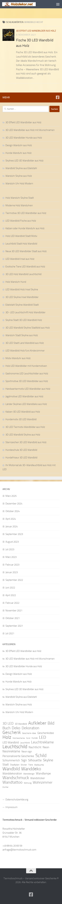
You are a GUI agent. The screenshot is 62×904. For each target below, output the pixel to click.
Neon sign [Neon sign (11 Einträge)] (26, 751)
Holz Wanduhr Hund (15, 281)
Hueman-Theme (49, 887)
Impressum (11, 807)
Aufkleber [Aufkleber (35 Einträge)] (37, 723)
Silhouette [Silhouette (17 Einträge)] (35, 760)
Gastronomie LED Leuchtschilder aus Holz (26, 373)
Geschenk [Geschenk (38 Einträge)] (11, 732)
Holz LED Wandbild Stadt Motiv (21, 236)
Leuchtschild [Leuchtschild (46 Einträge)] (14, 747)
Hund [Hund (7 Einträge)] (28, 738)
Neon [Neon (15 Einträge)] (46, 747)
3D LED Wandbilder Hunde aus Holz (23, 137)
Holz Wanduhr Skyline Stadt (19, 197)
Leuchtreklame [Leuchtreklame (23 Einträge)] (42, 742)
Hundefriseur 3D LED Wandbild (21, 457)
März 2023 (11, 557)
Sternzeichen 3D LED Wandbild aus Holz (25, 442)
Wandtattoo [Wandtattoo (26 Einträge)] (12, 782)
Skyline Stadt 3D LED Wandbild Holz (23, 320)
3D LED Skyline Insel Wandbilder (22, 297)
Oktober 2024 (12, 511)
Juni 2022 (10, 587)
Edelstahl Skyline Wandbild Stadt (22, 304)
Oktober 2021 (12, 618)
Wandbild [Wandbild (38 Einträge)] (11, 769)
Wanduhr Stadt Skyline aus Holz (21, 335)
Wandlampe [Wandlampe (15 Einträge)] (43, 773)
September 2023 (14, 534)
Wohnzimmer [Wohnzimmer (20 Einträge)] (42, 782)
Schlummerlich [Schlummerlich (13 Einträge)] (11, 760)
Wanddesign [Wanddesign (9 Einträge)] (29, 773)
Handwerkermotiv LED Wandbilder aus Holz (27, 388)
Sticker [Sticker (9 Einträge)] (24, 764)
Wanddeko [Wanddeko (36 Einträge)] (31, 769)
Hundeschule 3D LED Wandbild (21, 449)
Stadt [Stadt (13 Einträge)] (5, 764)
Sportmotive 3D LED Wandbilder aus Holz (26, 381)
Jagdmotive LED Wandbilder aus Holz (24, 396)
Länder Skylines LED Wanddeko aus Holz (26, 404)
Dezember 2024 (13, 503)
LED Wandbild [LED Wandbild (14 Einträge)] (10, 742)
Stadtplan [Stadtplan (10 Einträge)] (14, 764)
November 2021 (13, 610)
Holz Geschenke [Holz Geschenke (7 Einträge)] (19, 738)
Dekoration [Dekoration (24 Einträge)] (30, 728)
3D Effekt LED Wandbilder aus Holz (36, 30)
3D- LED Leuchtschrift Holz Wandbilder (25, 312)
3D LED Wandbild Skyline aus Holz (22, 434)
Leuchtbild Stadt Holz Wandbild (21, 243)
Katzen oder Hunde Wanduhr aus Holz (24, 228)
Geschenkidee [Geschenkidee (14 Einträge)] (45, 733)
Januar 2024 (11, 526)
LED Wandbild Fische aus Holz (20, 220)
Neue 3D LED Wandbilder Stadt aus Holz (26, 251)
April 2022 (10, 595)
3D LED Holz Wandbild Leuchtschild (23, 274)
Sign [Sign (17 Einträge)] (24, 760)
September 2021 (14, 625)
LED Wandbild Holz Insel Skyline (21, 289)
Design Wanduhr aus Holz (18, 145)
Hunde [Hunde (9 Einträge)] (35, 738)
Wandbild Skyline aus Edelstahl (21, 168)
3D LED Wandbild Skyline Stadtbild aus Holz (27, 327)
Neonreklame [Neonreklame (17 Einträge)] (11, 751)
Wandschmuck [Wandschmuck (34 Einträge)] (15, 778)
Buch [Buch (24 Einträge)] (6, 728)
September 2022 (14, 579)
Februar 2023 (12, 564)
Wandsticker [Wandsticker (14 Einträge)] (37, 778)
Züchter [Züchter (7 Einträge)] (5, 787)
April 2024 (10, 518)
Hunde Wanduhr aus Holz (18, 152)
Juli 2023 (9, 549)
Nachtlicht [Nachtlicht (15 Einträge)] (35, 747)
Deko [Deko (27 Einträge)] (16, 728)
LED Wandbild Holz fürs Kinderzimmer (25, 350)
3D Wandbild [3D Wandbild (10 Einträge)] (21, 723)
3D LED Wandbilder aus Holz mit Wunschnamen (30, 130)
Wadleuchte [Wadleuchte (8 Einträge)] (39, 765)
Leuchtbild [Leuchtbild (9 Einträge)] (25, 742)
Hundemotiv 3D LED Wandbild (21, 419)
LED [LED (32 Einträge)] (42, 737)
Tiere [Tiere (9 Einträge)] (30, 764)
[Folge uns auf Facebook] (58, 97)
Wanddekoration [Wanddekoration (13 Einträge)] (12, 773)
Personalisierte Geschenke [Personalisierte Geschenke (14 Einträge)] (18, 756)
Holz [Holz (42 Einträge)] (6, 737)
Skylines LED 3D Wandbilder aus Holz (24, 160)
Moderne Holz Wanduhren (19, 205)
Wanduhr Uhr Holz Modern (19, 183)
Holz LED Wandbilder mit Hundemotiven (26, 365)
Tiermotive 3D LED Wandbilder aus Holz (25, 213)
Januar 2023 (11, 572)
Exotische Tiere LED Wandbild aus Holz (25, 266)
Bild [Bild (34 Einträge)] (51, 723)
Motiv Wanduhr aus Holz (18, 358)
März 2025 (11, 495)
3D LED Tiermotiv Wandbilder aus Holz (25, 427)
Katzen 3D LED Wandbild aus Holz (22, 411)
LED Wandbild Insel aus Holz (19, 258)
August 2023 (12, 541)
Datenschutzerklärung (16, 799)
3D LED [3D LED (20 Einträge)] (8, 723)
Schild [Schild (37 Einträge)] (40, 756)
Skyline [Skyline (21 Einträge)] (48, 760)
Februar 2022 (12, 602)
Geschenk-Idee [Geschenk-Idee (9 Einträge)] (29, 733)
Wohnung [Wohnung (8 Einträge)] (27, 783)
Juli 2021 (9, 633)
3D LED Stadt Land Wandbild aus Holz (24, 342)
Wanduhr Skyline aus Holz (18, 175)
